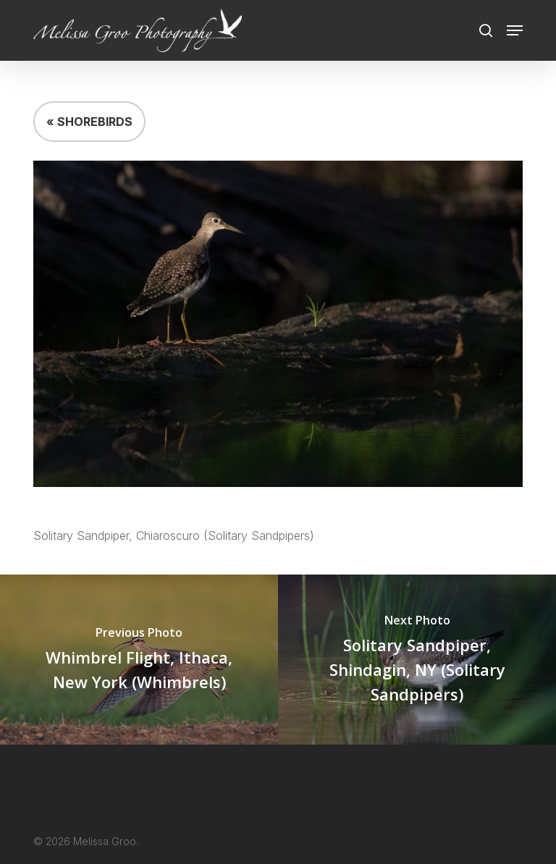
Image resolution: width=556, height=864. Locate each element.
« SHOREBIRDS (89, 121)
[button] (515, 30)
